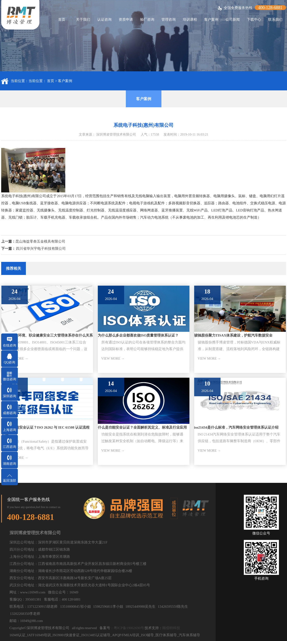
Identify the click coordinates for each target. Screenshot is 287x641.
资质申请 (126, 19)
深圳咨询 (9, 396)
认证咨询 (104, 19)
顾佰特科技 (171, 628)
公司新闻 (233, 19)
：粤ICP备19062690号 (127, 628)
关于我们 (83, 19)
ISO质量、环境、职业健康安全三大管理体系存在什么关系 (47, 335)
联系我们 (275, 19)
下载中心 (254, 19)
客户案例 (211, 19)
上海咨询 (9, 430)
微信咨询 (9, 379)
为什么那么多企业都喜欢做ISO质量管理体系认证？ (138, 335)
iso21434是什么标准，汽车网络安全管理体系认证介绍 (236, 427)
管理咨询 (168, 19)
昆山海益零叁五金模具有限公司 (40, 241)
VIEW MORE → (113, 358)
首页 (61, 19)
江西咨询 (9, 447)
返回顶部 (9, 480)
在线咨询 (9, 345)
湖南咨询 (9, 463)
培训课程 (190, 19)
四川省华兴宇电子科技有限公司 (41, 248)
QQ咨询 (9, 362)
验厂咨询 (147, 19)
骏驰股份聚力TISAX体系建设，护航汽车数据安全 (233, 335)
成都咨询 (9, 413)
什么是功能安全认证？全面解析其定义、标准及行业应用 (142, 427)
